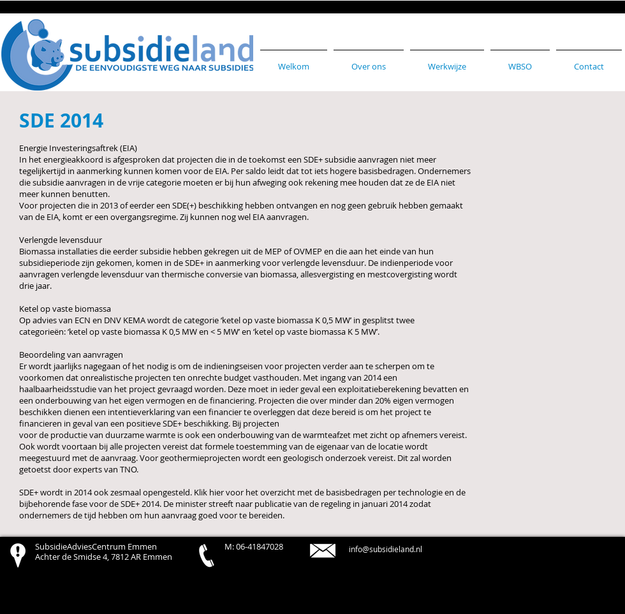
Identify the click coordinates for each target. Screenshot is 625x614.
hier (216, 492)
